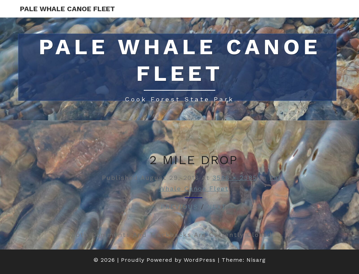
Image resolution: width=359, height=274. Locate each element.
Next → (221, 206)
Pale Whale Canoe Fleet (67, 9)
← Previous (174, 206)
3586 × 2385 (234, 177)
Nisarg (256, 260)
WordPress (200, 260)
